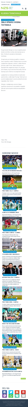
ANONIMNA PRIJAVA (5, 4)
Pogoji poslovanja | (10, 403)
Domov (2, 16)
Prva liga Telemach (16, 16)
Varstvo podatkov (17, 403)
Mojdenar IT (16, 405)
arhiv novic (23, 378)
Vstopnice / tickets (15, 4)
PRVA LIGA (3, 2)
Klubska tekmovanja (8, 16)
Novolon (21, 405)
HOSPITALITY (15, 2)
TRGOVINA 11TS (9, 2)
